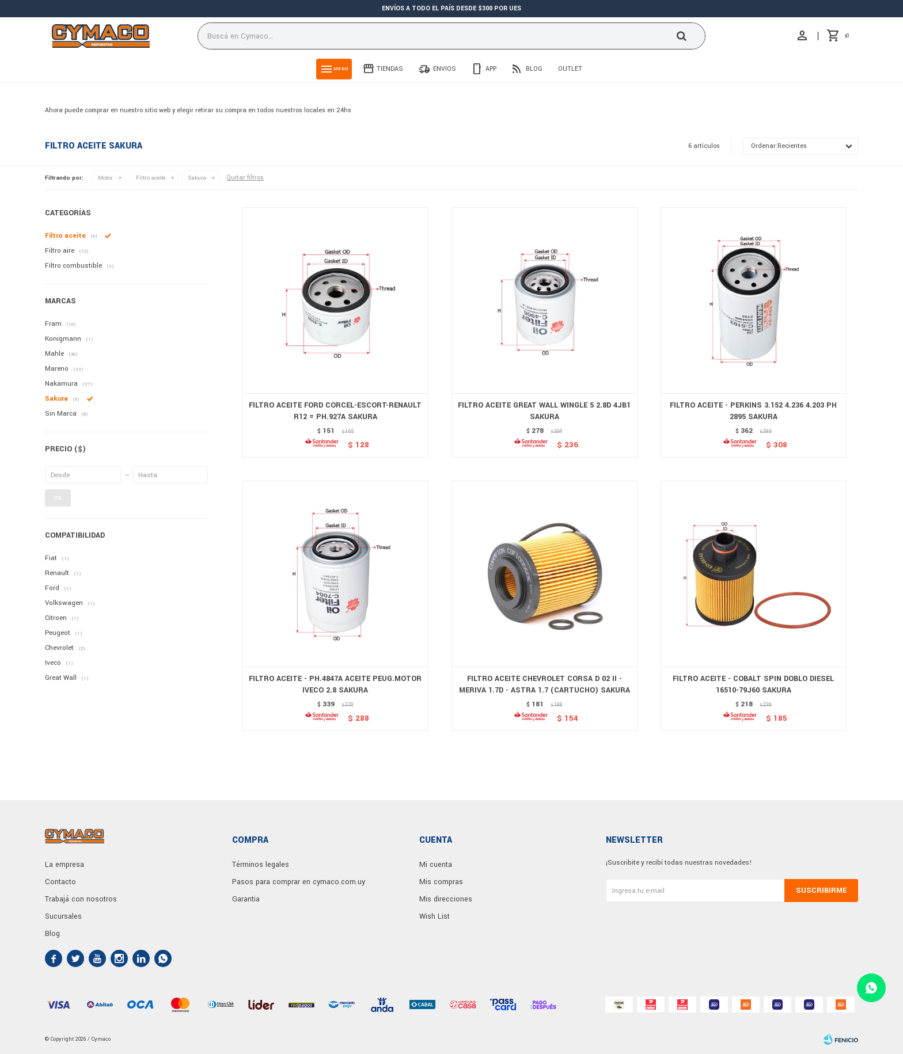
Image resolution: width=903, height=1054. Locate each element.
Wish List (434, 916)
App (490, 68)
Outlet (570, 68)
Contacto (60, 882)
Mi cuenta (435, 864)
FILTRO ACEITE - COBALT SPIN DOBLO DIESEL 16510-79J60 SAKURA (753, 684)
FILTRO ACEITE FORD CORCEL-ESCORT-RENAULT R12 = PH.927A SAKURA (335, 411)
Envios (444, 68)
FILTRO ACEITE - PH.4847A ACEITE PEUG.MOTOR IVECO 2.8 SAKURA (335, 684)
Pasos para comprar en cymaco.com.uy (298, 882)
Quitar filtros (245, 177)
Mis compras (441, 882)
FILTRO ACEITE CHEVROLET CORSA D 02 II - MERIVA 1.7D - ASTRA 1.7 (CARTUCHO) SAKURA (544, 684)
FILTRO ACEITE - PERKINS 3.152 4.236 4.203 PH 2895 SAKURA (753, 411)
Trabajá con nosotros (81, 899)
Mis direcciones (445, 899)
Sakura (197, 178)
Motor (105, 178)
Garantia (246, 899)
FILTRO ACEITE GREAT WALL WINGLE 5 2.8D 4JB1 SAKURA (544, 411)
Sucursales (63, 916)
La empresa (64, 864)
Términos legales (260, 864)
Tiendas (390, 68)
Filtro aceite (150, 178)
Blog (534, 68)
